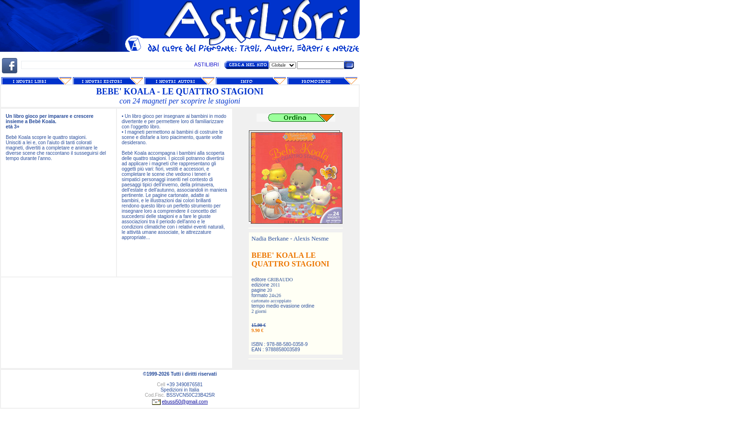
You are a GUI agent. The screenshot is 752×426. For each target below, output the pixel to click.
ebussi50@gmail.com (185, 401)
